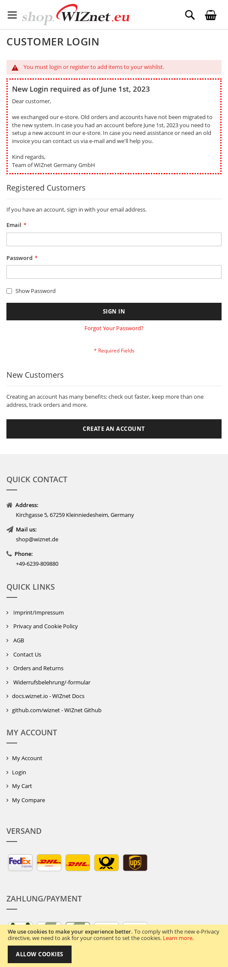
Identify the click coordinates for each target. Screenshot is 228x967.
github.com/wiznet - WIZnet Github (57, 710)
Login (19, 772)
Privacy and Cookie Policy (45, 626)
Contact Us (26, 654)
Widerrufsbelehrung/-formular (51, 682)
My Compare (28, 800)
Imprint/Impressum (38, 612)
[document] (114, 945)
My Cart (22, 786)
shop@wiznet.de (37, 539)
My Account (27, 758)
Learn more (177, 938)
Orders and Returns (37, 668)
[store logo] (75, 14)
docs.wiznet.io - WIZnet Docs (48, 696)
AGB (18, 640)
